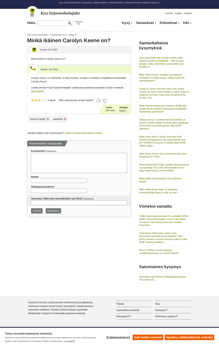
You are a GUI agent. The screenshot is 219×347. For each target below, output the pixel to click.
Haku (31, 23)
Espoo (122, 110)
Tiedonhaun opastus (165, 316)
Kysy (126, 23)
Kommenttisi (38, 151)
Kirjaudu (188, 13)
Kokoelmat (168, 23)
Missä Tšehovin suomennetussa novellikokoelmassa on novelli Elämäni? (159, 251)
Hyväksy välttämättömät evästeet (189, 337)
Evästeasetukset (118, 337)
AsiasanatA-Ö (78, 23)
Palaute (120, 303)
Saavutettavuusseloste (127, 310)
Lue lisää (68, 341)
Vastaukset (145, 23)
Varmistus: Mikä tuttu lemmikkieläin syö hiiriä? (57, 198)
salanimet (58, 119)
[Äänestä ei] (105, 101)
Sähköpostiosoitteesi (43, 186)
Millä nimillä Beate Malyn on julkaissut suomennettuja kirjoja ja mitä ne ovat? (158, 191)
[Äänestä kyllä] (99, 100)
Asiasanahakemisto (58, 35)
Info (186, 23)
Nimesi (35, 176)
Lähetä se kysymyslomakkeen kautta (83, 133)
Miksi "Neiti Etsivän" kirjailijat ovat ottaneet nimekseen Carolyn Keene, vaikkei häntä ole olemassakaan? (162, 77)
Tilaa (157, 303)
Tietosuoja (160, 310)
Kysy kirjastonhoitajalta (37, 35)
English (178, 13)
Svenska (169, 13)
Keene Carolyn (38, 119)
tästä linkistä (37, 91)
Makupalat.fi (122, 316)
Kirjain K (73, 35)
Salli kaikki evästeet (148, 337)
